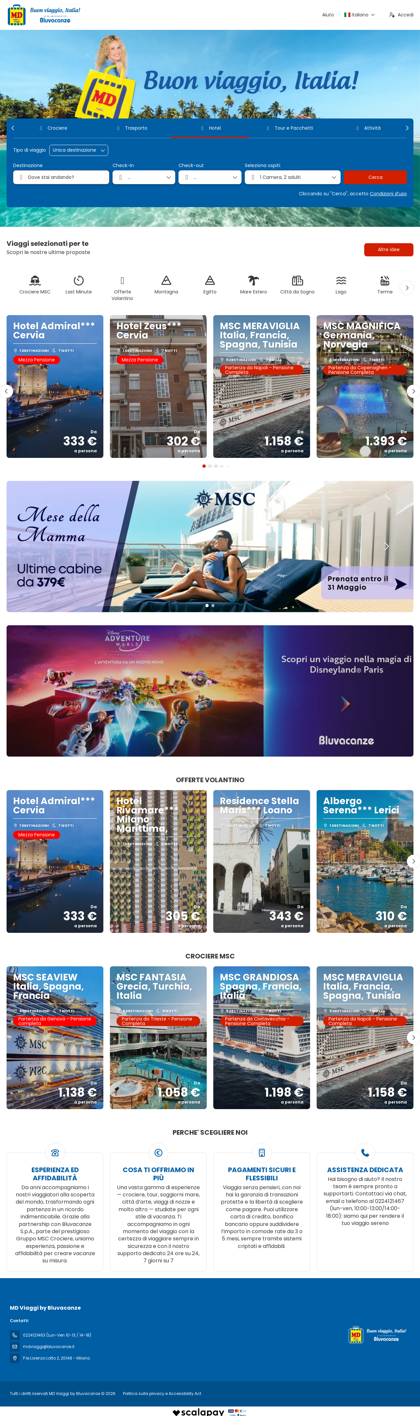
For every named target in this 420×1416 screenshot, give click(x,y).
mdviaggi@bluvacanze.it (48, 1346)
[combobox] (61, 177)
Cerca (375, 177)
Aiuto (328, 14)
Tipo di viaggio (29, 150)
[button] (13, 128)
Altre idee (389, 249)
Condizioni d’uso (388, 193)
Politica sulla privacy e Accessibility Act (162, 1393)
